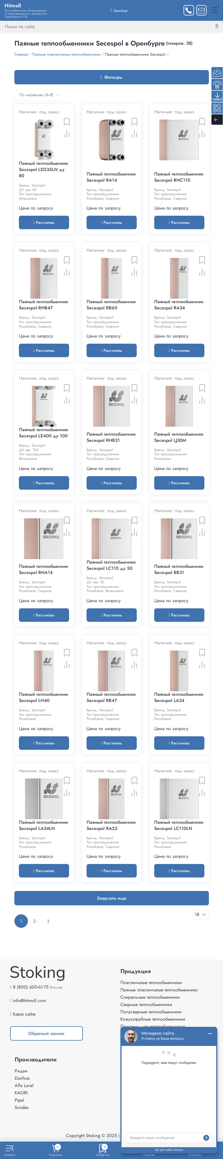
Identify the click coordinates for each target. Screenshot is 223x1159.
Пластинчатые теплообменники (151, 982)
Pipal (19, 1100)
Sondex (22, 1107)
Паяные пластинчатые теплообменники (159, 990)
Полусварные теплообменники (151, 1012)
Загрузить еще (112, 898)
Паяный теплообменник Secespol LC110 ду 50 (111, 565)
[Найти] (221, 26)
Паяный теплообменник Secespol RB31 (179, 569)
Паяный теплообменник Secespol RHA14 (43, 569)
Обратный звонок (46, 1033)
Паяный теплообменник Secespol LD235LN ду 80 (43, 169)
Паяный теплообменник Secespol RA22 (111, 825)
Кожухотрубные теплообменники (152, 1019)
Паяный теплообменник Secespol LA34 (179, 697)
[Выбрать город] (119, 10)
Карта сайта (24, 1014)
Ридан (21, 1071)
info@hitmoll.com (29, 1000)
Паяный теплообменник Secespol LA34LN (43, 825)
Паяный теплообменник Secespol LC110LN (179, 825)
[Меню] (214, 10)
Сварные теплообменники (146, 1004)
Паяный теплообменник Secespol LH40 (43, 697)
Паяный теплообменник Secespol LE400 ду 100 (43, 433)
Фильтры (112, 77)
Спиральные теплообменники (150, 997)
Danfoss (22, 1078)
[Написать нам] (201, 10)
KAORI (21, 1093)
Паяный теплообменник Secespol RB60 (111, 305)
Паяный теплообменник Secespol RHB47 (43, 305)
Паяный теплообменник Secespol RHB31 (111, 437)
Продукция (135, 971)
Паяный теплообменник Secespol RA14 (111, 177)
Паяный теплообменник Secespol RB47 (111, 697)
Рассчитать (43, 222)
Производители (36, 1060)
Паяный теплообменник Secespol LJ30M (179, 437)
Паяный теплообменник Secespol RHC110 (179, 177)
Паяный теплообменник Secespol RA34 (179, 305)
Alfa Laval (24, 1085)
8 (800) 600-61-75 (30, 987)
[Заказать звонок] (189, 10)
